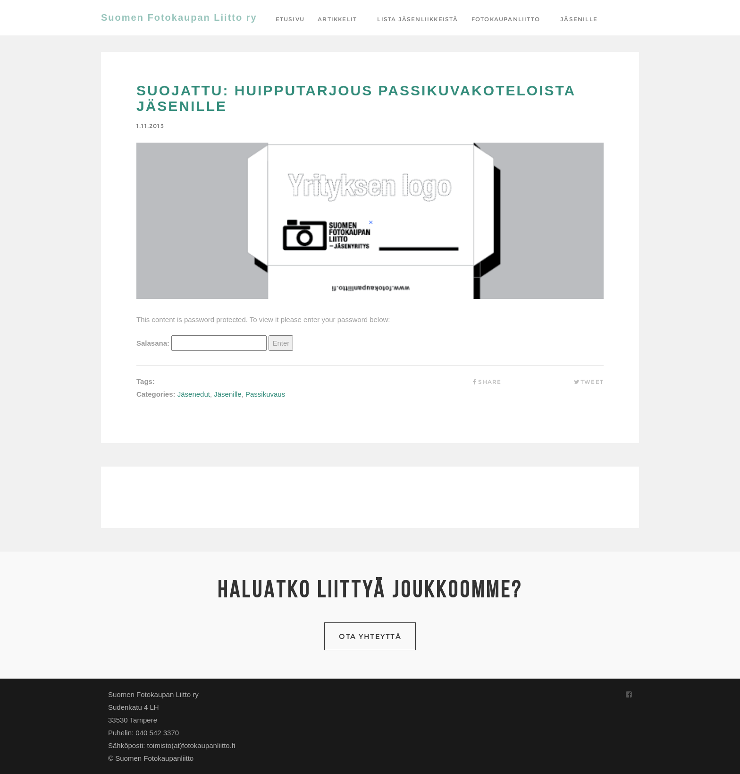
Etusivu (290, 19)
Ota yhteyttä (370, 636)
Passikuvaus (265, 394)
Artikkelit (337, 19)
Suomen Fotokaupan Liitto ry (179, 17)
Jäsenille (578, 19)
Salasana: (201, 343)
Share (486, 381)
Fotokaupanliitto (505, 19)
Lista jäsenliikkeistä (417, 19)
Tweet (588, 381)
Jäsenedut (193, 394)
